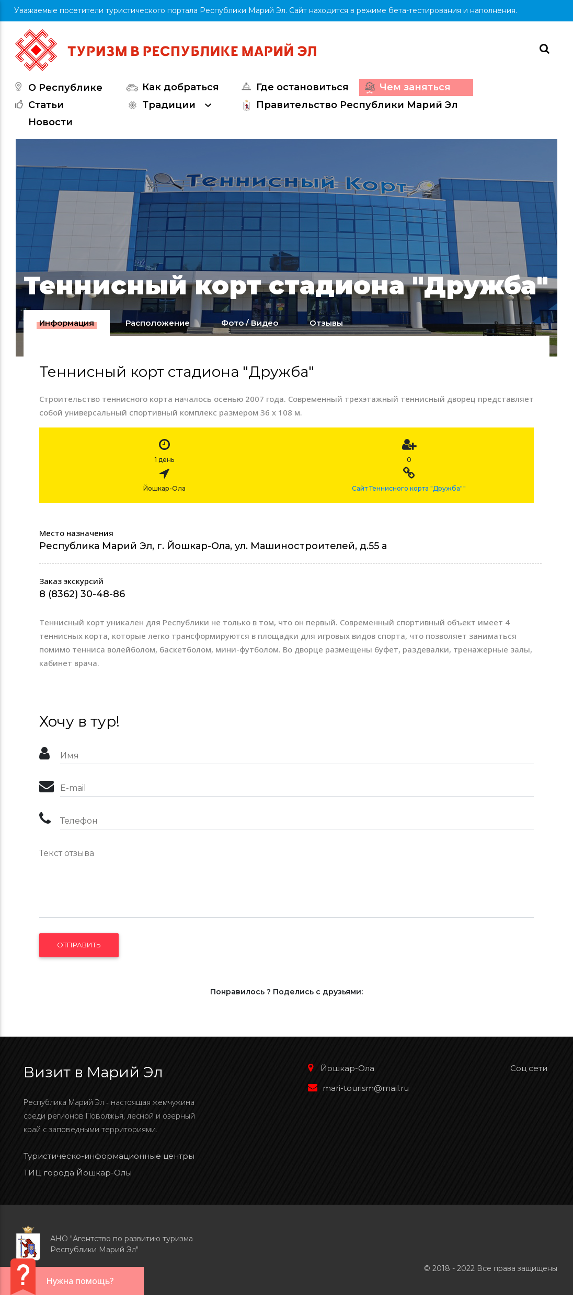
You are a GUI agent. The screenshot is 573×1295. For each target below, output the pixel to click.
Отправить (79, 945)
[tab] (67, 323)
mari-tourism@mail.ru (358, 1088)
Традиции (171, 105)
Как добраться (171, 87)
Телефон (79, 821)
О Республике (56, 87)
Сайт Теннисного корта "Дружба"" (409, 488)
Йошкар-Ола (341, 1068)
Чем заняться (406, 87)
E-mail (73, 788)
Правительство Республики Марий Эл (348, 105)
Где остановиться (293, 87)
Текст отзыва (66, 853)
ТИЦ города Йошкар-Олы (78, 1173)
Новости (50, 122)
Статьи (37, 105)
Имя (69, 756)
